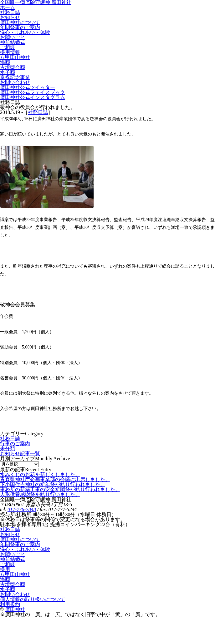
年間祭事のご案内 (20, 544)
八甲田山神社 (15, 574)
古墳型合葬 (12, 584)
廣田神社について (20, 539)
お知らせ (10, 534)
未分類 (7, 448)
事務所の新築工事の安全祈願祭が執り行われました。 (60, 489)
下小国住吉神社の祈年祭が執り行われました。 (52, 484)
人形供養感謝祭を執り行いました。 (40, 494)
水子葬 (7, 589)
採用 (5, 569)
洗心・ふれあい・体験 (25, 549)
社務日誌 (38, 112)
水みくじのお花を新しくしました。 (40, 474)
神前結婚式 (12, 559)
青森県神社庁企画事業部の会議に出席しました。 (55, 479)
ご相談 (7, 564)
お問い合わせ (15, 594)
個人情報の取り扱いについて (32, 599)
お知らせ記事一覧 (20, 453)
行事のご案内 (15, 443)
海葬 (5, 579)
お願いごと (12, 554)
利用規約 (10, 604)
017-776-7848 (22, 509)
